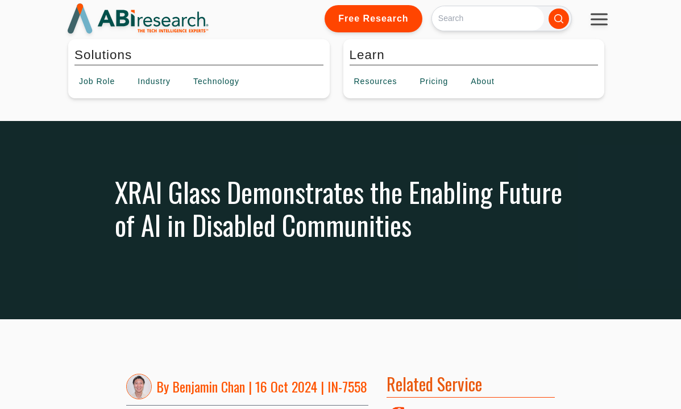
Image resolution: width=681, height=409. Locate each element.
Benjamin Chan (208, 386)
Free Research (373, 18)
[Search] (488, 18)
